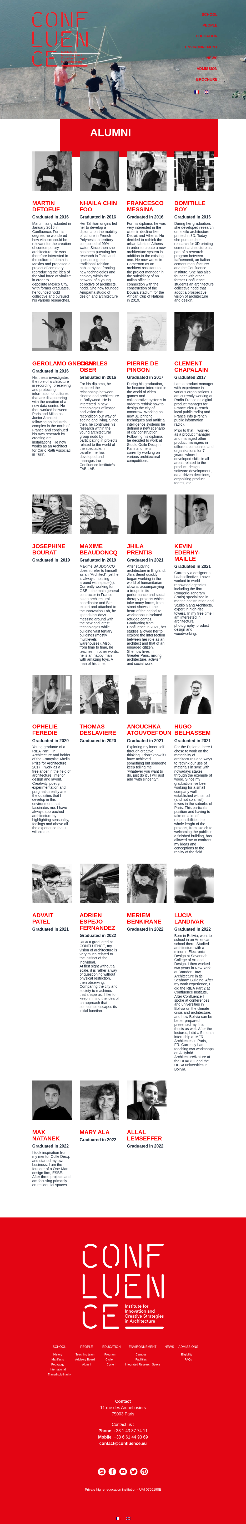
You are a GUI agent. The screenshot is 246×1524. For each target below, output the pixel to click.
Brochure (207, 79)
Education (206, 36)
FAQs (188, 1359)
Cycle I (110, 1359)
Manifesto (58, 1359)
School (210, 14)
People (210, 25)
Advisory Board (85, 1359)
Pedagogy (57, 1364)
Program (110, 1354)
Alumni (86, 1364)
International (58, 1369)
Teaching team (85, 1354)
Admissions (188, 1347)
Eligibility (186, 1354)
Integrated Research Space (142, 1364)
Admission (207, 69)
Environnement (201, 47)
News (212, 58)
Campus (141, 1354)
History (57, 1354)
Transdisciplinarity (59, 1374)
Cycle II (111, 1364)
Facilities (141, 1359)
